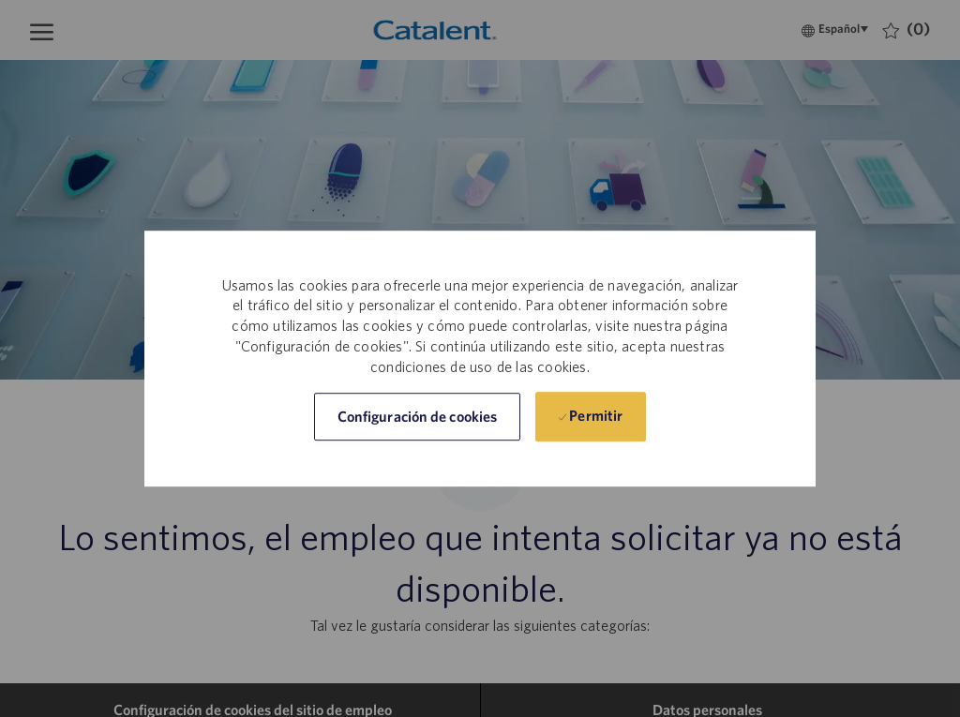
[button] (417, 417)
